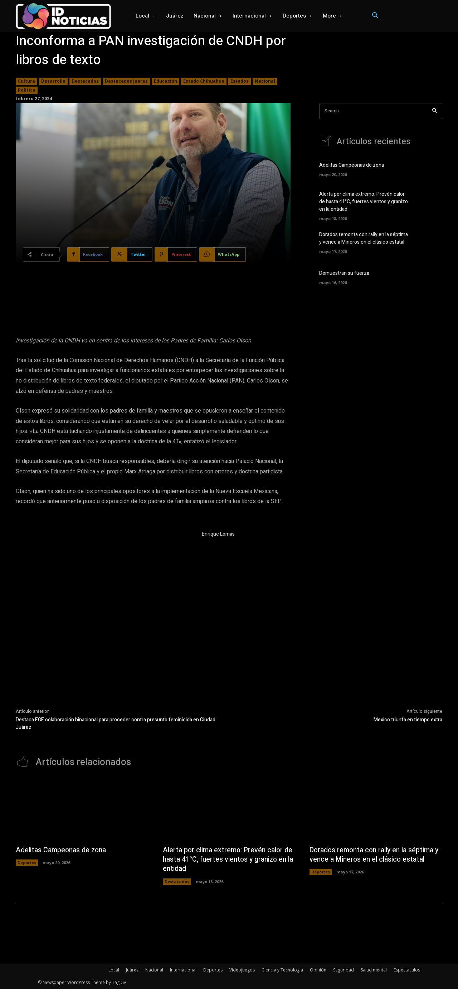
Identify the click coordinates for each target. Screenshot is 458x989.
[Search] (434, 111)
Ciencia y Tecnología (282, 970)
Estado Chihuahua (203, 81)
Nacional (265, 81)
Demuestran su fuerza (344, 273)
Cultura (26, 81)
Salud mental (374, 970)
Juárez (132, 970)
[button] (375, 15)
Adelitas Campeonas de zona (351, 165)
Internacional (183, 970)
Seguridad (343, 970)
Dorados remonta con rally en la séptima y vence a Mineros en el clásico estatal (363, 238)
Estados (239, 81)
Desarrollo (53, 81)
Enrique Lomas (218, 534)
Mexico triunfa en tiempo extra (408, 720)
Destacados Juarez (126, 81)
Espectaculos (407, 970)
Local (113, 970)
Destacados (85, 81)
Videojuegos (242, 970)
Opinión (318, 970)
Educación (165, 81)
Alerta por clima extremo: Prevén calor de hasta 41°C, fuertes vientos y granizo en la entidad (363, 202)
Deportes (27, 863)
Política (27, 90)
